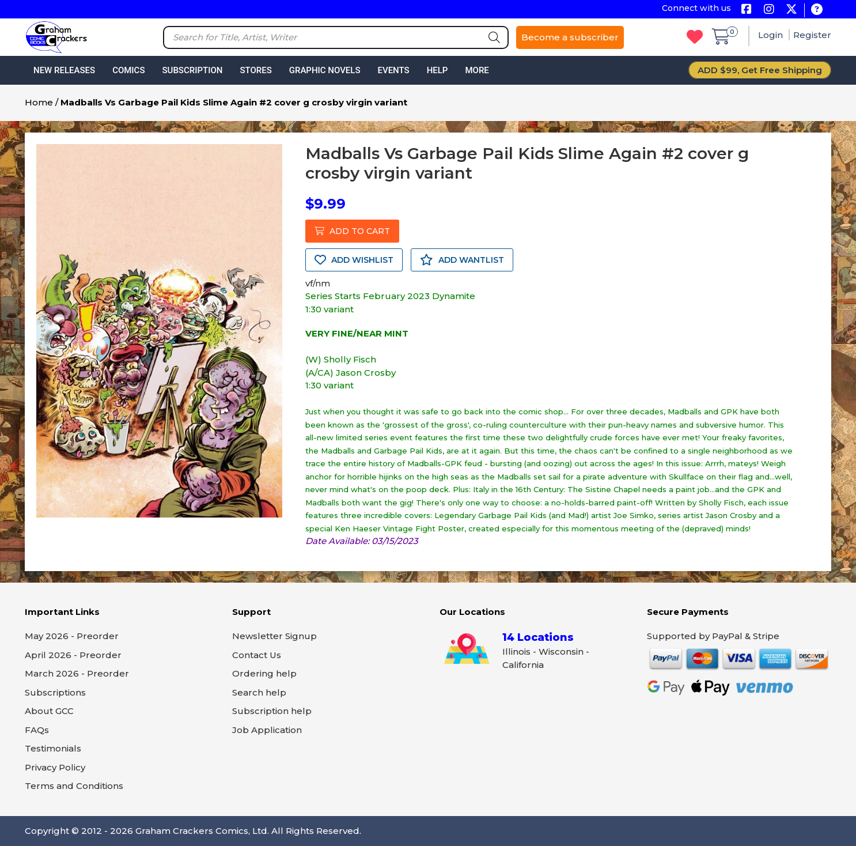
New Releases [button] (64, 70)
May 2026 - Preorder (72, 635)
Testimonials (53, 748)
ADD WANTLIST (462, 260)
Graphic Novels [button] (325, 70)
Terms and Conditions (74, 785)
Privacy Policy (55, 767)
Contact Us (256, 654)
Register (812, 34)
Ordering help (264, 673)
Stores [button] (255, 70)
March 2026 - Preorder (77, 673)
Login (771, 34)
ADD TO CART (352, 231)
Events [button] (393, 70)
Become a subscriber (570, 37)
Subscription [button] (192, 70)
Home (39, 102)
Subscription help (272, 710)
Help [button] (437, 70)
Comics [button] (128, 70)
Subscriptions (55, 692)
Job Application (267, 729)
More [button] (476, 70)
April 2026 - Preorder (73, 654)
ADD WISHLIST (354, 260)
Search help (259, 692)
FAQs (37, 729)
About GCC (49, 710)
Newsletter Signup (274, 635)
